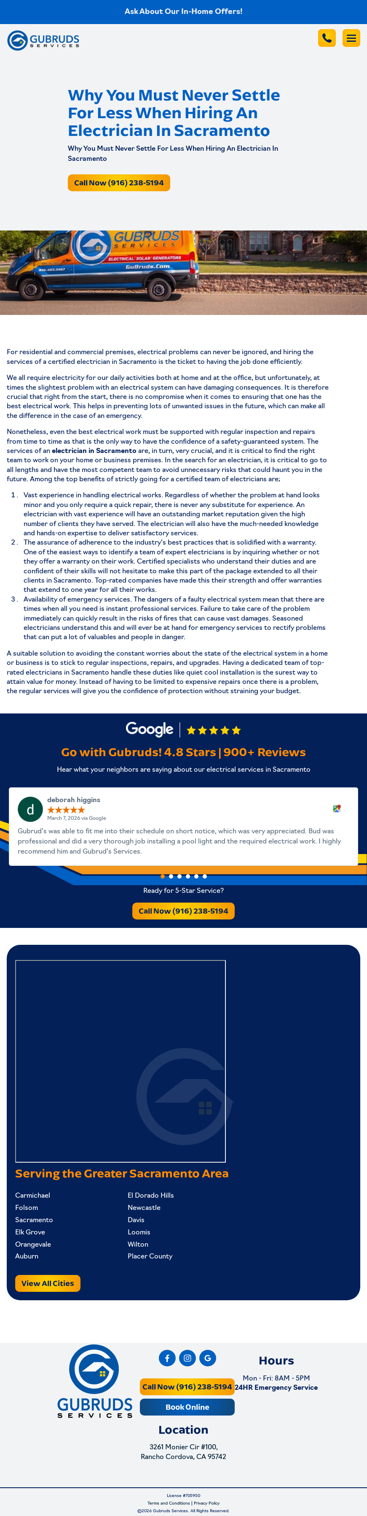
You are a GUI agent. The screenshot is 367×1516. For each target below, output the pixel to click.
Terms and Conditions (168, 1503)
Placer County (150, 1256)
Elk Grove (30, 1232)
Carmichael (32, 1196)
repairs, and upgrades (184, 663)
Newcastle (144, 1208)
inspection (261, 432)
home (189, 378)
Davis (136, 1220)
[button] (163, 876)
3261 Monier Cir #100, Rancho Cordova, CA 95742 (183, 1452)
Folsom (26, 1208)
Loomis (139, 1232)
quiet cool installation (220, 673)
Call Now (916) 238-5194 (119, 182)
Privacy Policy (207, 1503)
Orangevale (33, 1245)
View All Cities (47, 1283)
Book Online (187, 1407)
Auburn (26, 1256)
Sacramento (34, 1220)
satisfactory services (164, 533)
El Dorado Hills (151, 1196)
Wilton (138, 1245)
